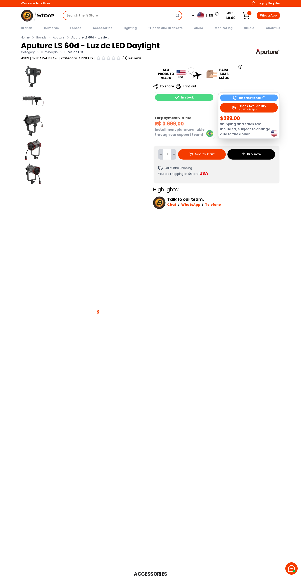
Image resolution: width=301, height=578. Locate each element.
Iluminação (49, 52)
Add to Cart (202, 154)
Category (28, 52)
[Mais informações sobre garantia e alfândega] (197, 73)
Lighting (130, 28)
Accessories (102, 28)
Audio (198, 28)
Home (25, 37)
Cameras (51, 28)
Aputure (59, 37)
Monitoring (223, 28)
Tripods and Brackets (165, 28)
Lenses (75, 28)
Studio (249, 28)
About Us (273, 28)
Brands (26, 28)
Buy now (251, 154)
